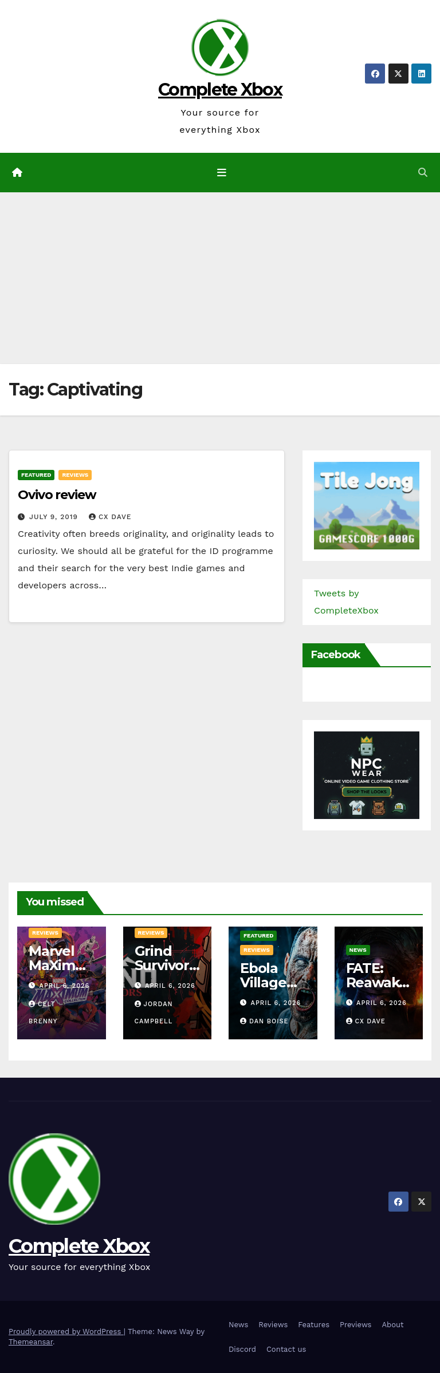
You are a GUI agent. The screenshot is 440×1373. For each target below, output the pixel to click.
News (358, 950)
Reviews (75, 475)
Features (313, 1324)
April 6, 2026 (65, 986)
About (392, 1324)
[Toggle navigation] (222, 172)
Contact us (286, 1349)
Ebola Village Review (264, 982)
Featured (36, 475)
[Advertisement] (220, 278)
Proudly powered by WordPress (66, 1331)
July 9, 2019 (55, 517)
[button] (422, 172)
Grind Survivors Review (165, 965)
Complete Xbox (220, 89)
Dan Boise (264, 1021)
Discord (242, 1349)
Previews (355, 1324)
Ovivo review (57, 494)
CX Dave (110, 517)
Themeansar (31, 1342)
